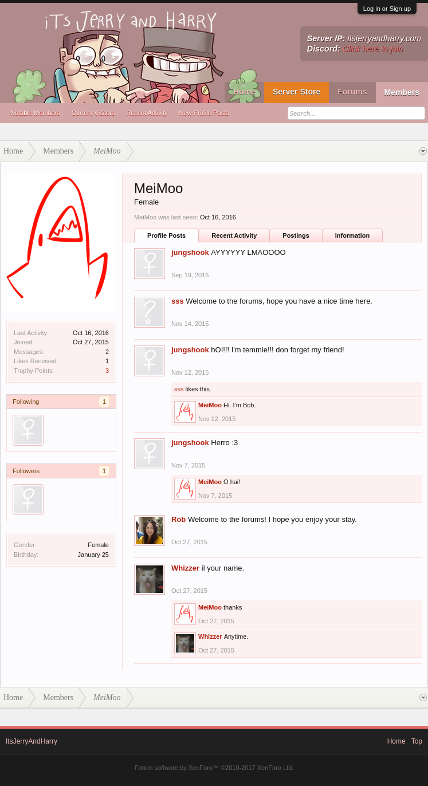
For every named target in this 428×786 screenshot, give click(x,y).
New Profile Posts (204, 112)
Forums (352, 91)
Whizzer (185, 568)
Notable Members (35, 112)
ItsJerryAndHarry (31, 741)
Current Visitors (93, 112)
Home (244, 91)
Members (401, 92)
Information (352, 235)
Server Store (296, 91)
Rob (178, 519)
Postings (295, 235)
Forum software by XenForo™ (214, 767)
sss (177, 301)
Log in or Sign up (387, 8)
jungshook (190, 252)
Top (416, 741)
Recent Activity (146, 112)
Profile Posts (166, 235)
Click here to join (373, 48)
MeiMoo (210, 405)
